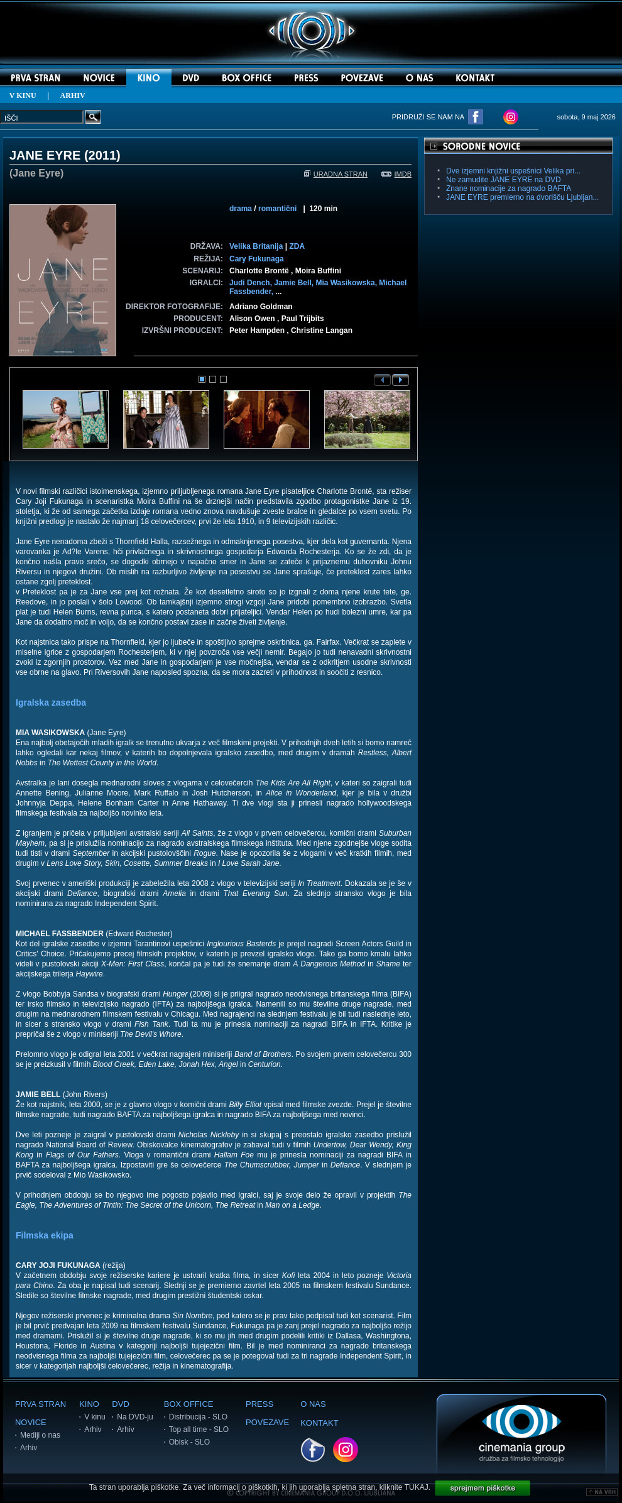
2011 (103, 155)
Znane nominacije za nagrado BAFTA (508, 188)
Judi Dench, (251, 282)
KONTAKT (319, 1423)
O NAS (312, 1404)
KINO (89, 1404)
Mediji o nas (40, 1435)
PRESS (259, 1404)
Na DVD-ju (135, 1417)
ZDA (297, 246)
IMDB (396, 174)
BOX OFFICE (189, 1404)
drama (240, 208)
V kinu (94, 1417)
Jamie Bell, (294, 282)
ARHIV (72, 95)
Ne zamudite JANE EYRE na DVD (503, 179)
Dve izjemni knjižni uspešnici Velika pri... (513, 171)
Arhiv (28, 1447)
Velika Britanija (256, 246)
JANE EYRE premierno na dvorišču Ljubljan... (522, 197)
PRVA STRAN (40, 1404)
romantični (277, 208)
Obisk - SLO (189, 1442)
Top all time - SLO (199, 1429)
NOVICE (30, 1422)
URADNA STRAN (336, 174)
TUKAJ (416, 1487)
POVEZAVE (267, 1422)
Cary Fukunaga (256, 258)
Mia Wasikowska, (347, 282)
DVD (120, 1404)
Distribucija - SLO (198, 1417)
